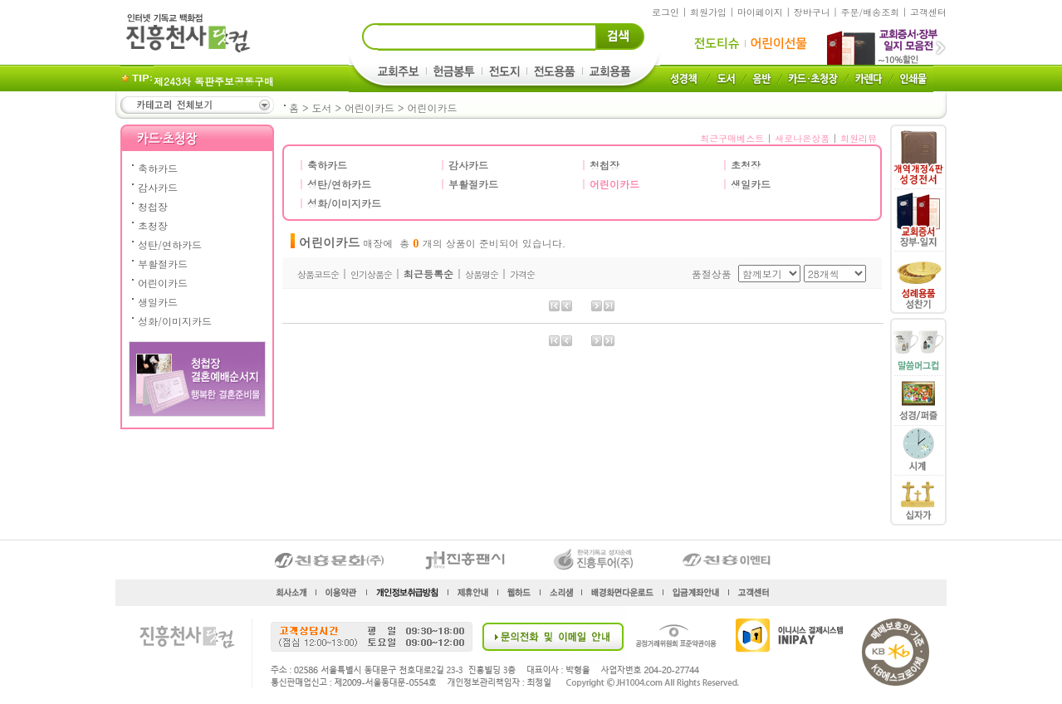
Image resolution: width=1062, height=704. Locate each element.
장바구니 (812, 12)
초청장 (153, 225)
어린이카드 (369, 107)
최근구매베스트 (732, 138)
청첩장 (153, 206)
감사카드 (158, 187)
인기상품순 (371, 274)
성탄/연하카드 (170, 244)
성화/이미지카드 (175, 321)
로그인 (665, 12)
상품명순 (481, 274)
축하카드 (158, 168)
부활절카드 (163, 264)
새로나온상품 (802, 138)
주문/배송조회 (870, 12)
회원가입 (708, 12)
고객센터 (928, 12)
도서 (322, 107)
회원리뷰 (858, 138)
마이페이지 (760, 12)
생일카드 (158, 302)
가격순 (522, 274)
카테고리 (196, 105)
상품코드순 (318, 274)
